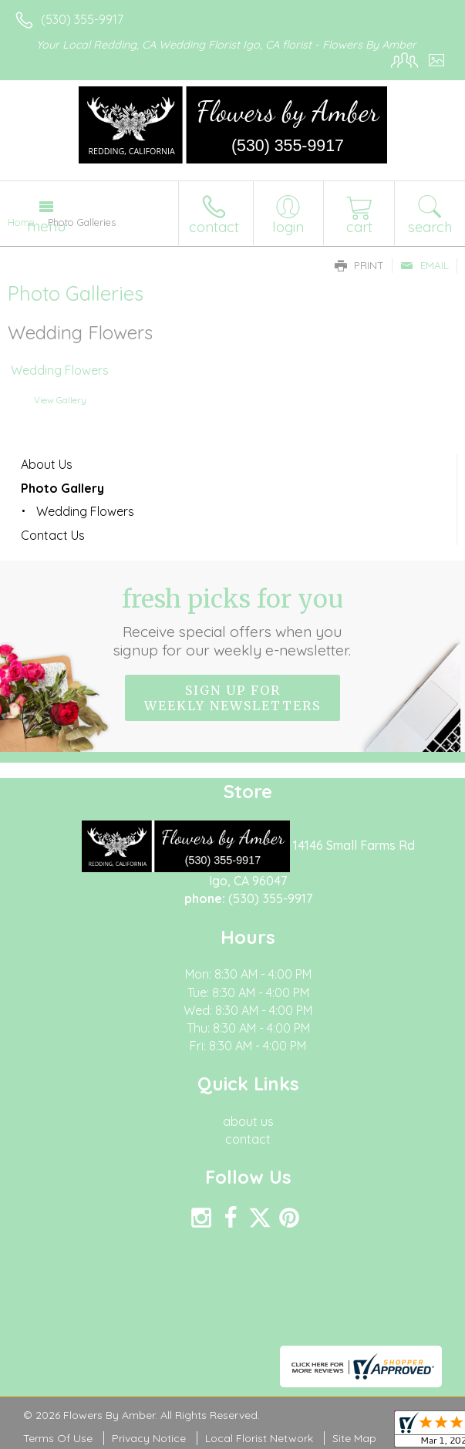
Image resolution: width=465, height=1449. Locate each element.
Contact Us (53, 535)
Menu (46, 226)
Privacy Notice (149, 1438)
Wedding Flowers (60, 370)
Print (359, 265)
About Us (46, 464)
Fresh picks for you (233, 621)
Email (424, 265)
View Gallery (60, 400)
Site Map (354, 1438)
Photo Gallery (62, 488)
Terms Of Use (58, 1438)
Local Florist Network (259, 1438)
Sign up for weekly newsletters (232, 697)
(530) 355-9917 (82, 19)
